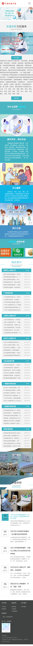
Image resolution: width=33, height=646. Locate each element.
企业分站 (4, 637)
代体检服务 (14, 611)
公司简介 (4, 606)
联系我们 (4, 609)
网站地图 (9, 637)
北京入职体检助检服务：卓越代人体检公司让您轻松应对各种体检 (20, 551)
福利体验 (14, 606)
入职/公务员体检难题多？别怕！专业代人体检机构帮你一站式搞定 (20, 516)
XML (16, 637)
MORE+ (28, 270)
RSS (13, 637)
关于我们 (16, 58)
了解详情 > (16, 98)
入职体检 (14, 609)
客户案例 (23, 606)
